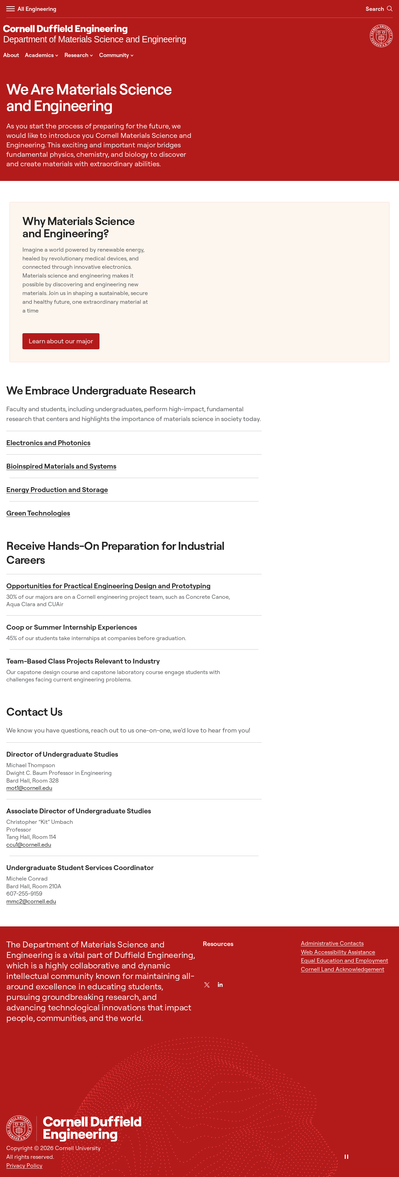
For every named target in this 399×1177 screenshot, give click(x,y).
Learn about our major (61, 341)
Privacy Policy (24, 1165)
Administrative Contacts (332, 943)
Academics (42, 54)
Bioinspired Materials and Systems (61, 466)
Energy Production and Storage (57, 489)
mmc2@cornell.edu (31, 901)
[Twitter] (207, 985)
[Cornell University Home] (19, 1128)
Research (78, 54)
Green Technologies (38, 513)
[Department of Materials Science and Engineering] (94, 34)
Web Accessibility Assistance (338, 951)
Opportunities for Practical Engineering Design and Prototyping (108, 585)
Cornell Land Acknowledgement (342, 969)
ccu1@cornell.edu (28, 844)
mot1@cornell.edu (29, 787)
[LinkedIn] (220, 985)
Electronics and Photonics (48, 442)
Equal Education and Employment (344, 960)
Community (116, 54)
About (11, 54)
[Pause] (346, 1157)
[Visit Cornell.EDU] (381, 45)
